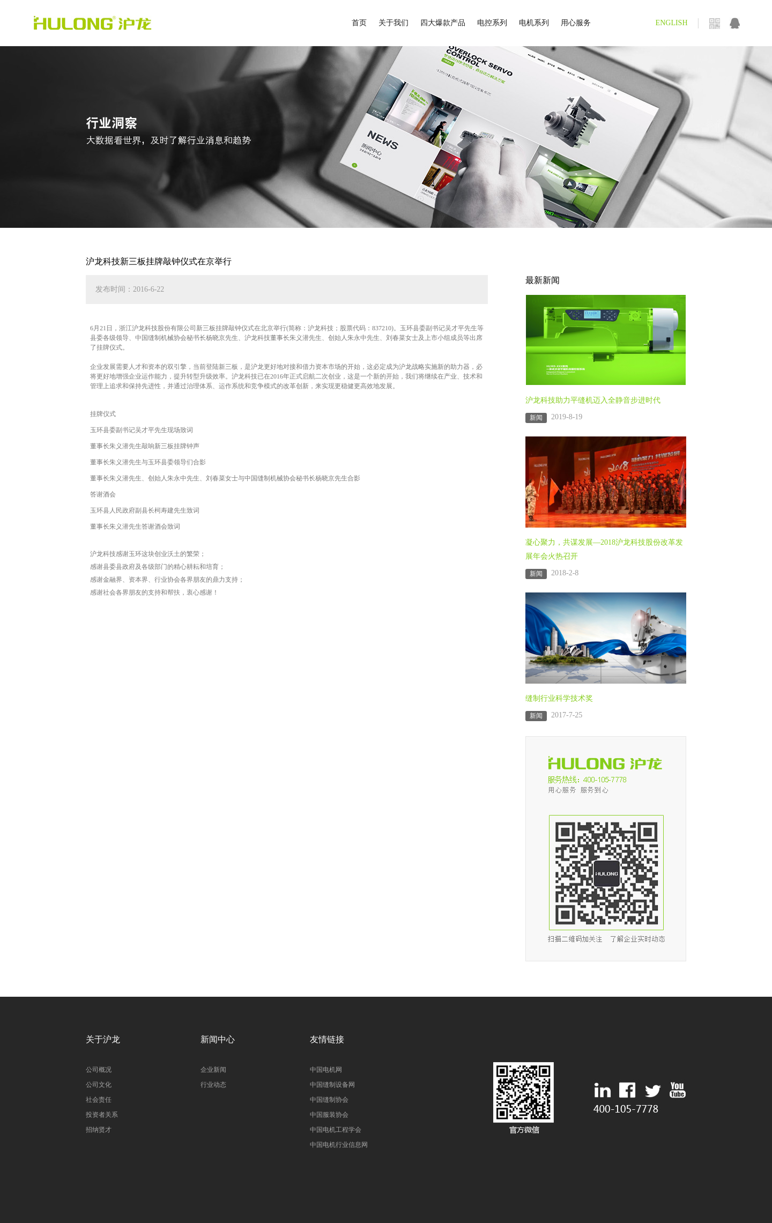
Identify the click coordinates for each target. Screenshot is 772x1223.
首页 (359, 23)
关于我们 (393, 23)
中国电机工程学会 (335, 1129)
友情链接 (327, 1039)
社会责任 (99, 1099)
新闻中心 (218, 1039)
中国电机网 (326, 1069)
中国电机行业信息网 (339, 1144)
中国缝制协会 (329, 1099)
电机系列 (534, 23)
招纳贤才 (99, 1129)
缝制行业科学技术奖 (559, 698)
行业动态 (213, 1084)
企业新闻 (213, 1069)
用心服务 (576, 23)
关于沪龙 (103, 1039)
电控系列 (492, 23)
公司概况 (99, 1069)
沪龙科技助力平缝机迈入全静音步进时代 (592, 400)
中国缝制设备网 (332, 1084)
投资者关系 (102, 1114)
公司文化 (99, 1084)
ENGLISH (672, 23)
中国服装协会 (329, 1114)
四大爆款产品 (442, 23)
